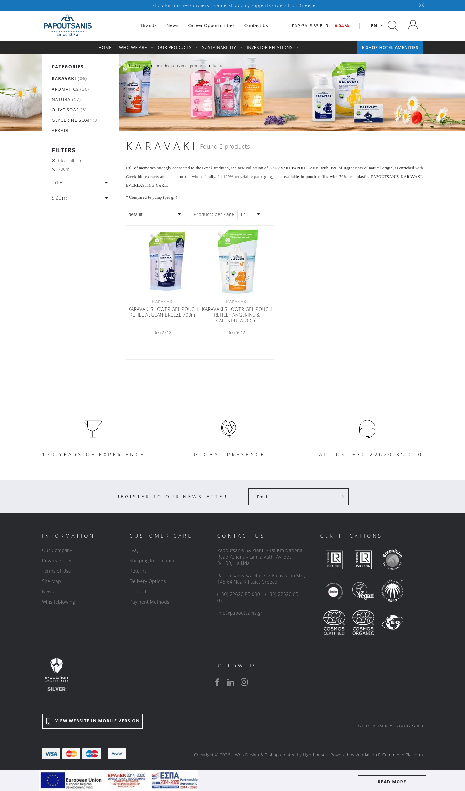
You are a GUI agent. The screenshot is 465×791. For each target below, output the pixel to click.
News (48, 591)
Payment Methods (149, 602)
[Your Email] (294, 497)
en (374, 26)
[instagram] (244, 682)
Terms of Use (56, 571)
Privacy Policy (56, 561)
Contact (138, 591)
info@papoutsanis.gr (240, 613)
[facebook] (217, 682)
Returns (138, 571)
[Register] (341, 497)
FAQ (134, 550)
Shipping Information (152, 561)
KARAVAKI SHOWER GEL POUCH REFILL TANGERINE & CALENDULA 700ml (237, 315)
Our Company (57, 550)
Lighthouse (314, 754)
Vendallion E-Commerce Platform (389, 754)
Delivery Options (147, 581)
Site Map (51, 581)
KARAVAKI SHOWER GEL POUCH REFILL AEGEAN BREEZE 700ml (163, 312)
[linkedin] (230, 682)
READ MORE (392, 782)
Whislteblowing (58, 602)
